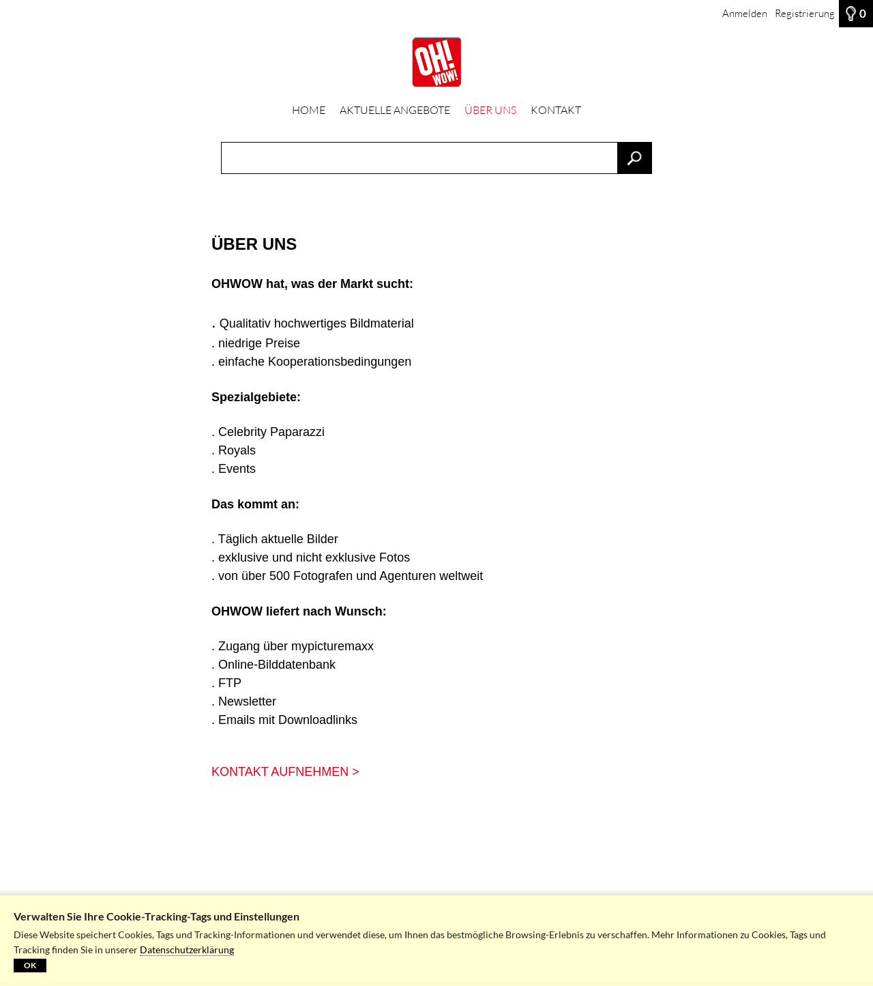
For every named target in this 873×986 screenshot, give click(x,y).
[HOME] (436, 62)
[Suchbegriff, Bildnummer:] (436, 158)
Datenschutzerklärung (187, 949)
